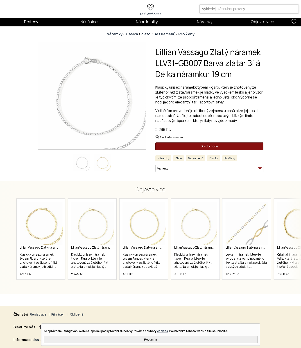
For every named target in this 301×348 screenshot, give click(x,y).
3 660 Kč (183, 276)
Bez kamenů (164, 34)
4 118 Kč (129, 276)
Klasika (131, 34)
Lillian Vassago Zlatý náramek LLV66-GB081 (259, 247)
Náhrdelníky (147, 21)
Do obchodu (209, 146)
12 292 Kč (235, 276)
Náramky (205, 21)
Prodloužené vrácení (171, 137)
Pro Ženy (186, 34)
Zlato (146, 34)
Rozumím (150, 339)
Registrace (38, 314)
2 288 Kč (163, 129)
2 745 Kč (78, 276)
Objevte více (262, 21)
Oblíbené (77, 314)
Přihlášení (58, 314)
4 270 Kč (26, 276)
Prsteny (31, 21)
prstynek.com (150, 13)
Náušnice (89, 21)
